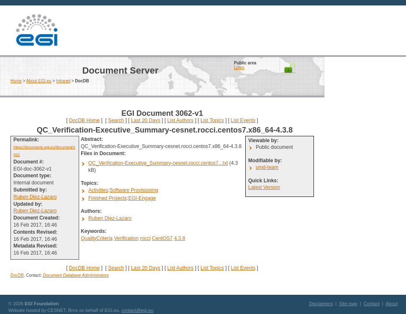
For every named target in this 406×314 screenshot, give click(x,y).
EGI (36, 30)
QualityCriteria (97, 238)
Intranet (63, 81)
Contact (372, 303)
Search (116, 120)
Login (239, 67)
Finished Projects (107, 198)
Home (16, 81)
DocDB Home (84, 120)
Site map (348, 303)
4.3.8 (179, 238)
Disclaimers (321, 303)
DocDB (17, 275)
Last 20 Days (145, 120)
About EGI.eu (38, 81)
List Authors (180, 120)
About (391, 303)
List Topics (212, 120)
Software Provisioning (134, 190)
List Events (243, 120)
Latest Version (264, 187)
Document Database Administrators (75, 275)
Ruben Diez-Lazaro (35, 197)
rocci (145, 238)
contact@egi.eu (137, 310)
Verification (126, 238)
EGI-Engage (142, 198)
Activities (98, 190)
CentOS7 (162, 238)
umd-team (267, 167)
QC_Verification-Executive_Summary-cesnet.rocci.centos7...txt (158, 163)
